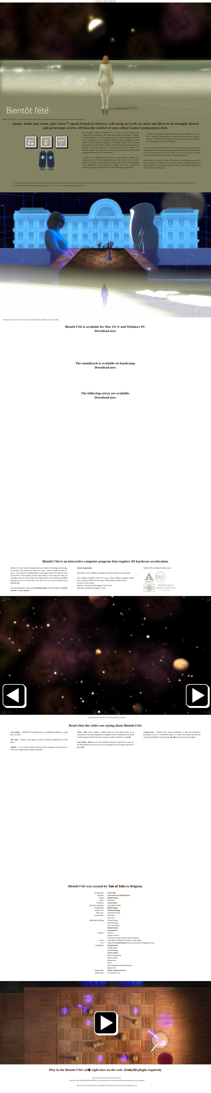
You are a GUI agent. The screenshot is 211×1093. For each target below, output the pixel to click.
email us (26, 590)
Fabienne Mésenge (113, 910)
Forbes (79, 732)
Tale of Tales (117, 886)
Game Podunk (82, 742)
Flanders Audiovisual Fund (116, 970)
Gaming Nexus (149, 732)
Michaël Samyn (112, 898)
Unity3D (131, 1070)
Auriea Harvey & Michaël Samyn (118, 895)
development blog (40, 588)
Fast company (15, 732)
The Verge (14, 740)
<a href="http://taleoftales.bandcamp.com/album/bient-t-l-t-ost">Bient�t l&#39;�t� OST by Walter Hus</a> (105, 380)
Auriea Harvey (112, 903)
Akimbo (13, 747)
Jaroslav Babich (112, 953)
